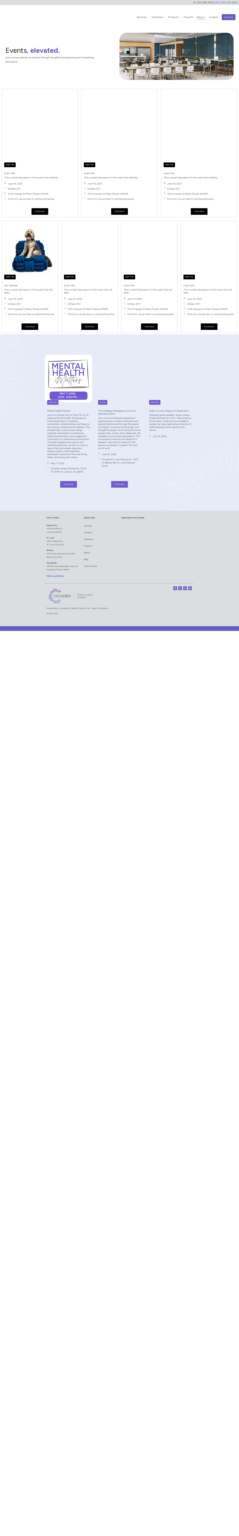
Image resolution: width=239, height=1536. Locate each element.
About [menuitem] (87, 527)
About (201, 13)
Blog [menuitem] (86, 534)
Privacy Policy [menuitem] (52, 583)
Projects (188, 13)
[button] (175, 563)
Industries (157, 13)
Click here (40, 186)
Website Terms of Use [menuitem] (80, 583)
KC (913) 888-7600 (203, 2)
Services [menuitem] (88, 500)
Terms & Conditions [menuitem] (99, 583)
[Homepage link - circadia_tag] (70, 578)
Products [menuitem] (88, 507)
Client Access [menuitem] (90, 540)
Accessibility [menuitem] (64, 583)
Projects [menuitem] (88, 520)
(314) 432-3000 (228, 2)
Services (142, 13)
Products (174, 13)
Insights (213, 13)
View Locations (55, 550)
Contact (228, 14)
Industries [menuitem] (88, 514)
